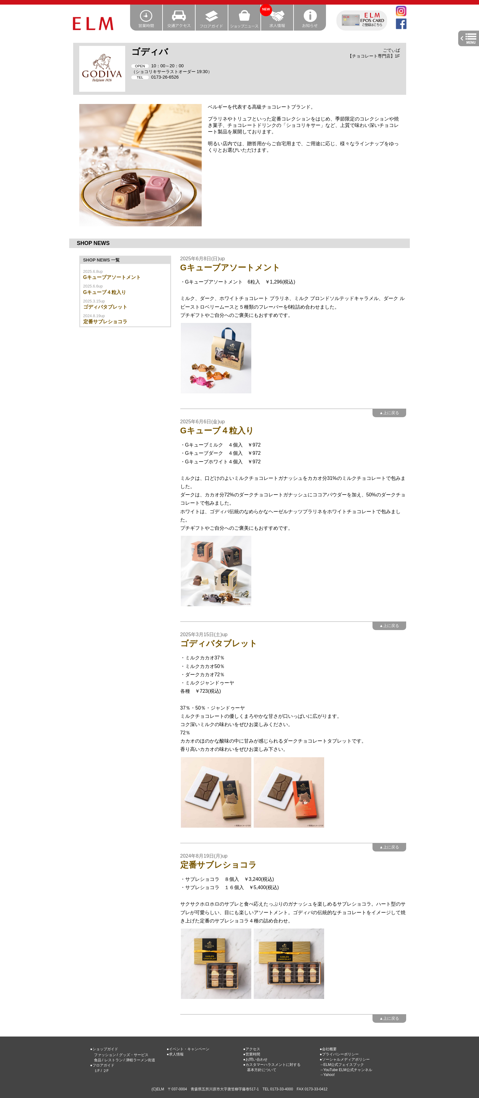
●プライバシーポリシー (339, 1054)
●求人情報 (175, 1054)
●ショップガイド (104, 1049)
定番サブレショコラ (105, 321)
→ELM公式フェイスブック (342, 1065)
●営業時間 (251, 1054)
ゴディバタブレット (105, 307)
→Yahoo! (327, 1075)
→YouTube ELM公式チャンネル (346, 1070)
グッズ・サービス (133, 1055)
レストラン (113, 1060)
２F (106, 1071)
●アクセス (251, 1049)
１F (97, 1071)
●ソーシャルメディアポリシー (345, 1059)
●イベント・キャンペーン (188, 1049)
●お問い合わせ (255, 1059)
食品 (97, 1060)
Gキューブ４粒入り (104, 292)
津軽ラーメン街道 (140, 1060)
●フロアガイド (102, 1065)
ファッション (105, 1055)
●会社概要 (328, 1049)
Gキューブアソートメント (112, 277)
